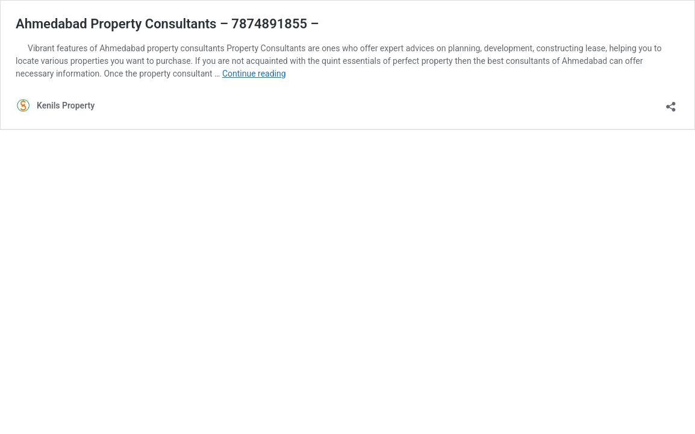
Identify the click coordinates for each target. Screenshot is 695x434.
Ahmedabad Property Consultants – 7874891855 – (167, 23)
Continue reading (254, 73)
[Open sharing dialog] (670, 102)
